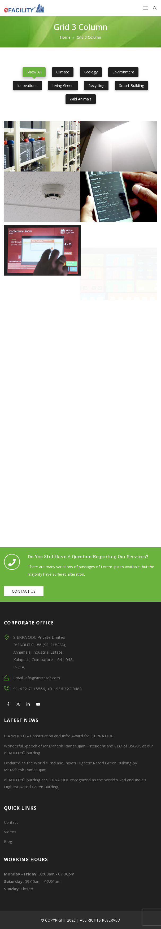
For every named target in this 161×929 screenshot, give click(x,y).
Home (65, 37)
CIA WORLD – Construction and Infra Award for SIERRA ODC (59, 735)
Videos (10, 831)
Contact (11, 822)
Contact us (24, 591)
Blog (8, 841)
